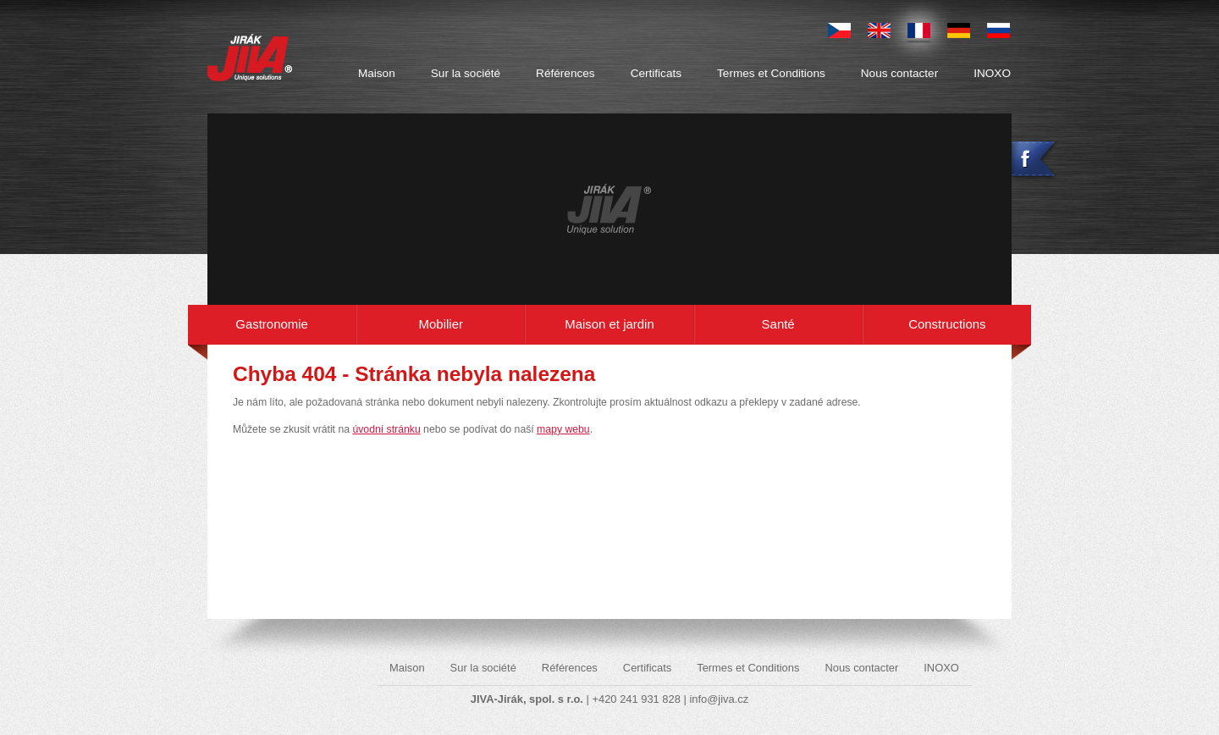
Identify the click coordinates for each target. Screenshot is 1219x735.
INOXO (992, 73)
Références (565, 73)
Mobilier (441, 324)
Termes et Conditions (771, 73)
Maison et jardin (609, 324)
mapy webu (563, 429)
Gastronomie (271, 324)
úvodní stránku (386, 429)
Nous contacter (899, 73)
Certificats (656, 73)
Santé (778, 324)
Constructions (946, 324)
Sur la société (465, 73)
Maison (376, 73)
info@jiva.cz (718, 699)
